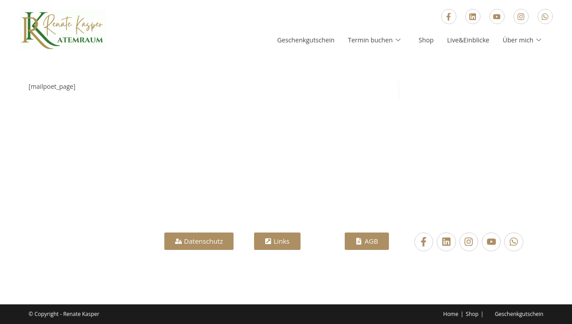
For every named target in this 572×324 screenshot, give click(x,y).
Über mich (522, 39)
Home (451, 314)
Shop (421, 39)
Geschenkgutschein (296, 39)
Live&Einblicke (465, 39)
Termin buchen (368, 39)
